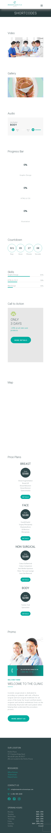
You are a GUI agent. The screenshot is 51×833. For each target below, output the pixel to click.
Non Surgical (25, 547)
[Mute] (33, 130)
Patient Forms (12, 777)
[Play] (13, 130)
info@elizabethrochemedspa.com (22, 789)
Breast (25, 464)
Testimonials (12, 775)
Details (25, 497)
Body (25, 588)
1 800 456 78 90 (27, 672)
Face (25, 505)
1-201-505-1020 (16, 794)
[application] (25, 129)
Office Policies (13, 772)
